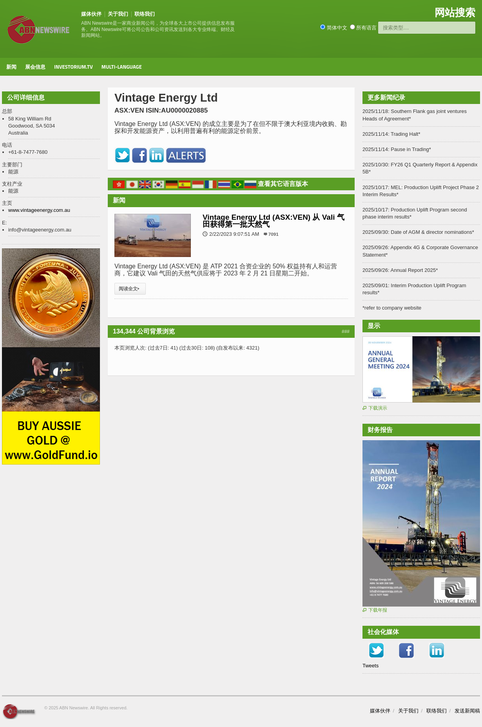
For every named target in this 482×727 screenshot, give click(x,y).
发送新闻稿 (467, 711)
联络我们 (144, 14)
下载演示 (374, 408)
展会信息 (35, 67)
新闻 (11, 67)
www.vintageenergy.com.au (39, 210)
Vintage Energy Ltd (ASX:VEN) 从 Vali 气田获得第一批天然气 (273, 220)
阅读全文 (130, 288)
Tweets (370, 666)
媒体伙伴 (91, 14)
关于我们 (118, 14)
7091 (273, 234)
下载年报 (374, 610)
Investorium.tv (73, 67)
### (346, 331)
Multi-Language (121, 67)
